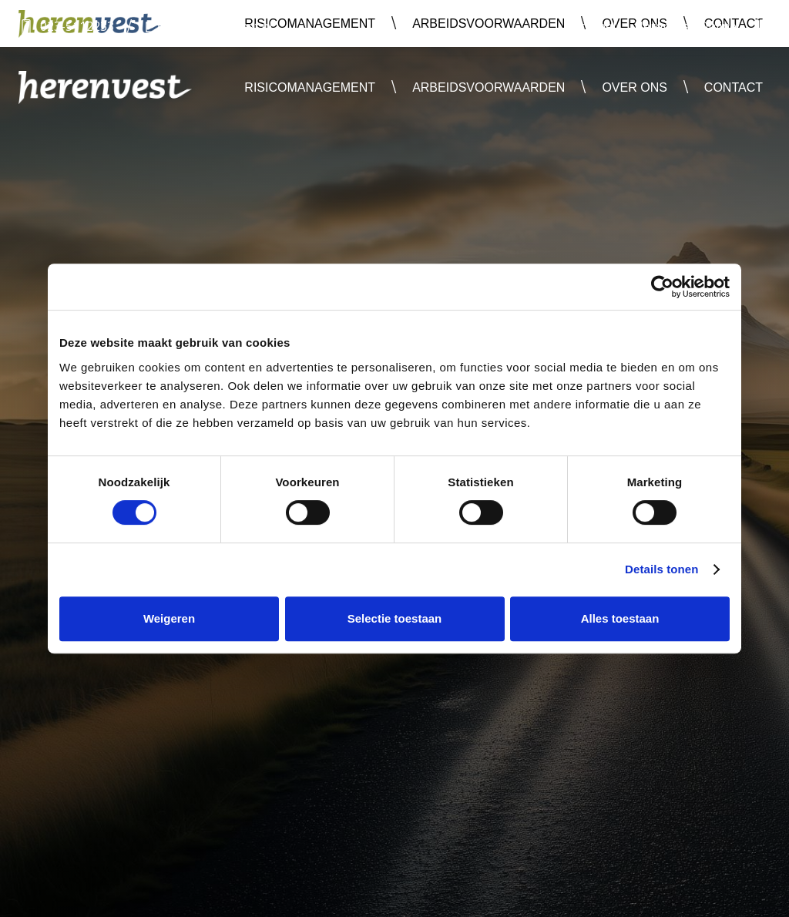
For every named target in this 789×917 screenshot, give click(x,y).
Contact (733, 87)
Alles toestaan (620, 618)
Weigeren (169, 618)
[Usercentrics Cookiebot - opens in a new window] (662, 286)
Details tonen (661, 569)
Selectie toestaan (394, 618)
